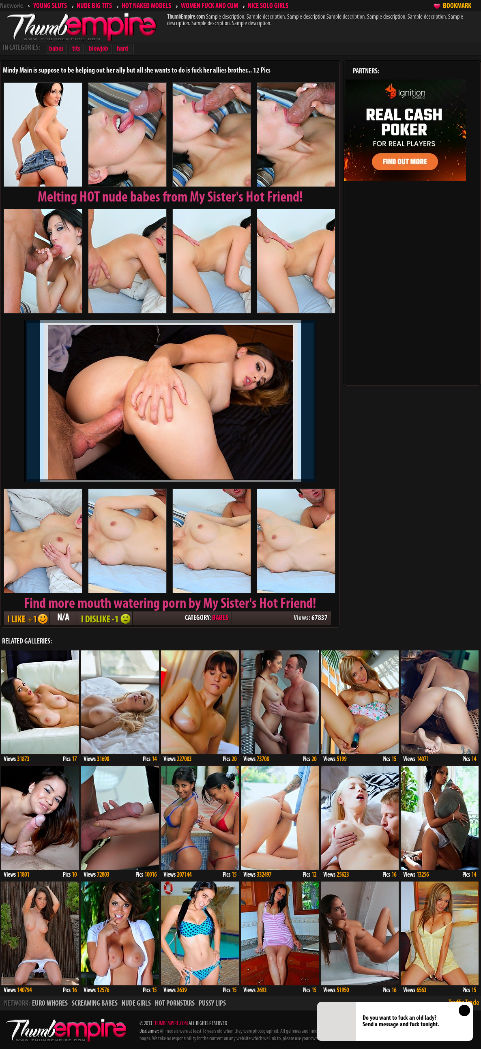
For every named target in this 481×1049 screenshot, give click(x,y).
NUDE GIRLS (136, 1004)
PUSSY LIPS (212, 1004)
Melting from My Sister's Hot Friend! (170, 198)
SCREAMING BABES (95, 1004)
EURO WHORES (50, 1004)
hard (122, 48)
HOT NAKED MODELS (146, 6)
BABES (220, 618)
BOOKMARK (457, 6)
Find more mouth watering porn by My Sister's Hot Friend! (170, 604)
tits (76, 48)
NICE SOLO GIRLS (268, 6)
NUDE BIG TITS (94, 6)
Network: (12, 6)
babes (56, 48)
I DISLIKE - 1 (104, 618)
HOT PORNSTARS (175, 1004)
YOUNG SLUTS (50, 6)
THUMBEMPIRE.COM (170, 1024)
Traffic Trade (464, 1003)
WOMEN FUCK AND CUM (209, 6)
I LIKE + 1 (26, 618)
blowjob (98, 48)
